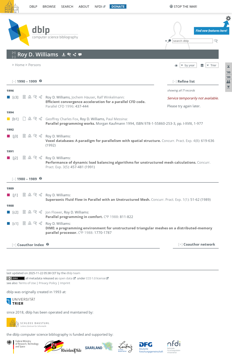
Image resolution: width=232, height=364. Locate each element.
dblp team (73, 273)
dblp (33, 6)
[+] (180, 244)
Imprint (65, 283)
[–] (175, 81)
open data (65, 278)
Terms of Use (27, 283)
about (84, 6)
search (67, 6)
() (180, 140)
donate (118, 6)
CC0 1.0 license (95, 278)
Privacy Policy (48, 283)
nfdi (98, 6)
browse (49, 6)
